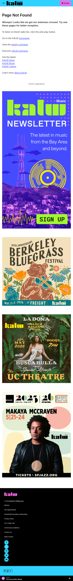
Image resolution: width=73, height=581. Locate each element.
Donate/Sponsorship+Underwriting (15, 514)
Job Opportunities (10, 510)
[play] (3, 578)
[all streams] (70, 578)
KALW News (8, 60)
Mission (6, 505)
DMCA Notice (8, 537)
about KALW (20, 72)
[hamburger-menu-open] (3, 3)
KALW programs (20, 51)
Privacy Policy (9, 519)
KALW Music (8, 63)
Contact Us (8, 532)
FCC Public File (9, 523)
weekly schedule (19, 44)
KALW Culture (9, 66)
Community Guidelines (11, 528)
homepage (24, 38)
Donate (66, 3)
